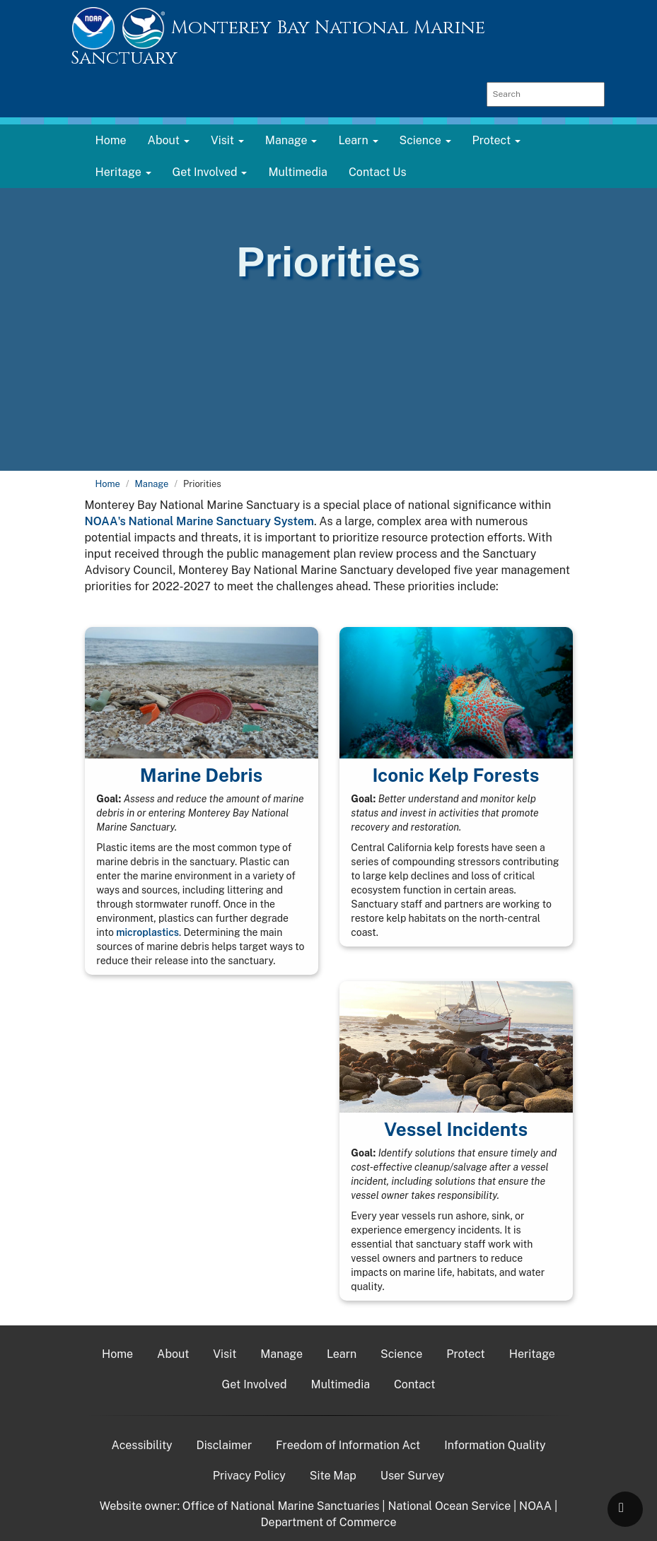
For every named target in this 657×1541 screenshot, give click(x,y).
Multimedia (297, 172)
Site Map (333, 1475)
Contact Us (378, 172)
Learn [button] (358, 140)
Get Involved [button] (210, 172)
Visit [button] (227, 140)
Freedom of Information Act (348, 1445)
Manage (152, 484)
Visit (224, 1354)
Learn (341, 1354)
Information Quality (494, 1445)
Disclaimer (224, 1445)
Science (401, 1354)
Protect (465, 1354)
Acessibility (142, 1445)
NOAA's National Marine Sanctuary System (199, 521)
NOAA (535, 1506)
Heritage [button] (123, 172)
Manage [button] (291, 140)
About (173, 1354)
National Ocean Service (449, 1506)
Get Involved (254, 1384)
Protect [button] (496, 140)
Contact (415, 1384)
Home (111, 140)
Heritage (532, 1354)
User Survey (412, 1475)
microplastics (147, 932)
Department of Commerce (329, 1522)
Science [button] (425, 140)
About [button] (169, 140)
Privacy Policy (249, 1475)
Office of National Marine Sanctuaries (281, 1506)
